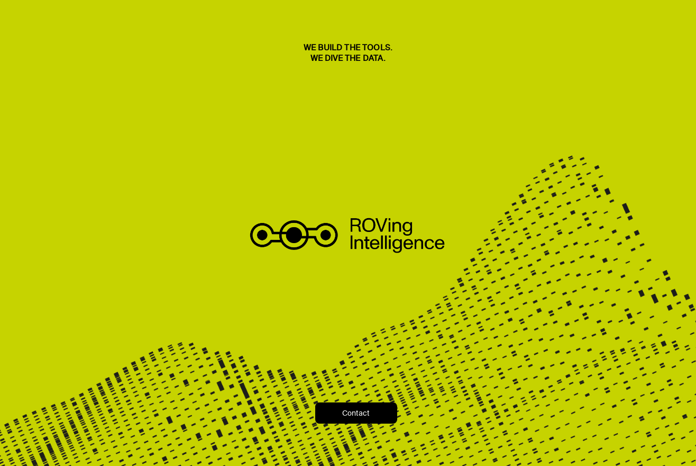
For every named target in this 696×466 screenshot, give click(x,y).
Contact (356, 413)
